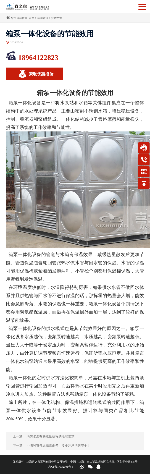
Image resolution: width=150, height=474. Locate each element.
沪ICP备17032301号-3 (60, 466)
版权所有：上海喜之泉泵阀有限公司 (35, 461)
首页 (31, 18)
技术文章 (56, 18)
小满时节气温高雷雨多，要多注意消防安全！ (58, 445)
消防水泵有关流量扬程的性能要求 (50, 436)
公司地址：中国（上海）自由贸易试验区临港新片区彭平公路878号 (97, 461)
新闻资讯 (42, 18)
